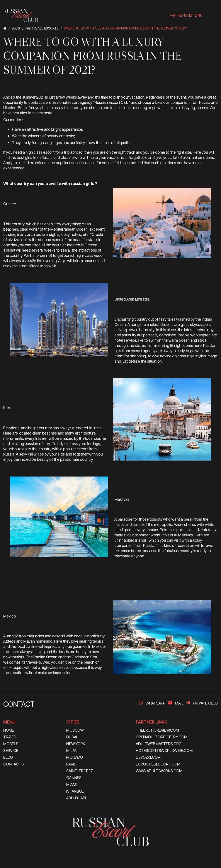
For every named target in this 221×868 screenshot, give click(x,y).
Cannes (74, 777)
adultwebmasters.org (158, 743)
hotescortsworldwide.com (164, 750)
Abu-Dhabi (76, 798)
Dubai (71, 737)
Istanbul (74, 791)
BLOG (8, 757)
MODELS (10, 743)
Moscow (75, 730)
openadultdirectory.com (161, 737)
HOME (8, 730)
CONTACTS (13, 764)
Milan (72, 750)
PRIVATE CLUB (205, 703)
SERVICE (10, 750)
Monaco (74, 757)
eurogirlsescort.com (158, 764)
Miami (71, 784)
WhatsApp (155, 703)
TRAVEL (10, 737)
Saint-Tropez (79, 771)
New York (75, 743)
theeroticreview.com (157, 730)
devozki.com (148, 757)
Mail (179, 703)
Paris (71, 764)
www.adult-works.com (159, 771)
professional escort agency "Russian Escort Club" (88, 102)
